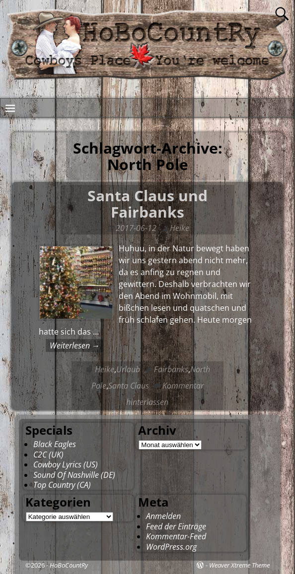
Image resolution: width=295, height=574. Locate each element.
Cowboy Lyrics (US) (65, 464)
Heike (104, 369)
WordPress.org (171, 546)
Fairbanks (171, 369)
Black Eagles (54, 444)
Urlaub (128, 369)
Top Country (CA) (62, 484)
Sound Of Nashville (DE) (74, 474)
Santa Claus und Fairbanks (147, 203)
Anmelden (163, 516)
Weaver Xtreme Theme (239, 565)
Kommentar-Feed (176, 536)
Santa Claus (128, 385)
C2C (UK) (48, 454)
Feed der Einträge (176, 526)
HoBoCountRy (69, 565)
